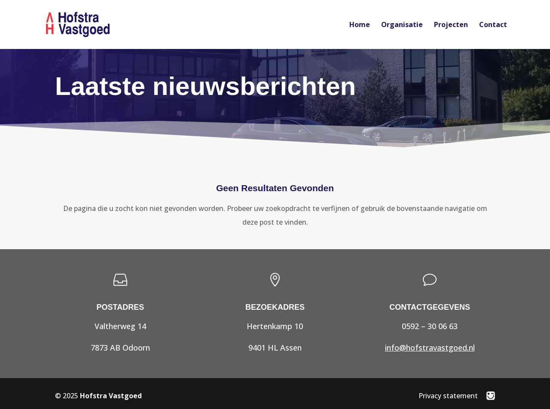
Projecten (451, 25)
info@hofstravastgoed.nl (430, 347)
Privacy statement (448, 395)
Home (359, 25)
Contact (493, 25)
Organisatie (402, 25)
